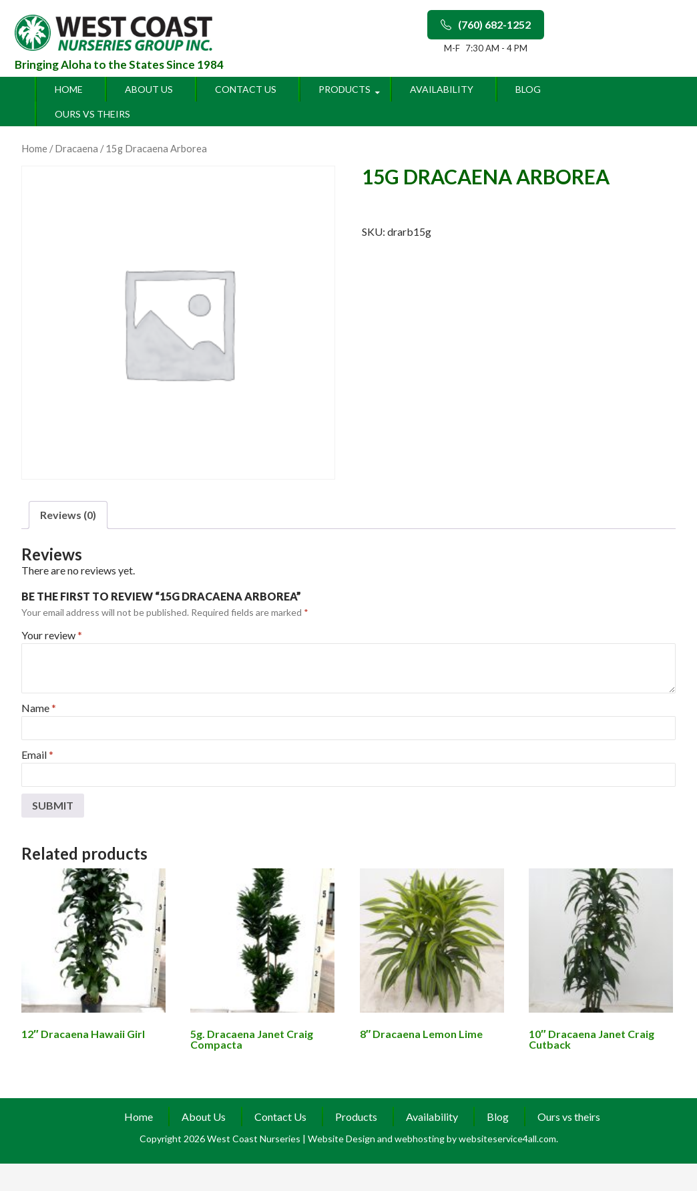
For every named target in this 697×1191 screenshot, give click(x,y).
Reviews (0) (68, 514)
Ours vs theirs (92, 114)
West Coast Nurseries (254, 1138)
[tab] (68, 515)
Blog (528, 89)
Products (344, 89)
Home (69, 89)
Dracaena (76, 148)
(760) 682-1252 (486, 24)
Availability (441, 89)
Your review (51, 635)
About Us (149, 89)
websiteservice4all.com (507, 1138)
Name (38, 707)
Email (37, 754)
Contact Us (245, 89)
